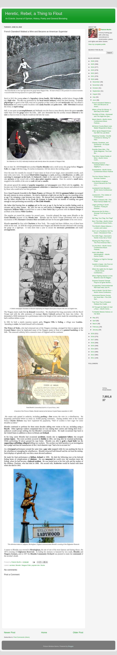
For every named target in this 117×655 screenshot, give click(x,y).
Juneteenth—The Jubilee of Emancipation (101, 196)
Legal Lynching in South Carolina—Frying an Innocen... (100, 206)
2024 (93, 67)
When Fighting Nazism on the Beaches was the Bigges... (102, 277)
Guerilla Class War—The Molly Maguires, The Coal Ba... (101, 151)
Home (44, 632)
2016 (93, 343)
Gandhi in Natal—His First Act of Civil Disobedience (102, 265)
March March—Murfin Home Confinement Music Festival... (102, 121)
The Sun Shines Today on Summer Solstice (101, 177)
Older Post (78, 632)
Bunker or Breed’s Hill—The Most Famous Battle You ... (102, 200)
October (96, 88)
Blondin (18, 565)
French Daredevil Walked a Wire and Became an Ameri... (101, 104)
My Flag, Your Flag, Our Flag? (102, 218)
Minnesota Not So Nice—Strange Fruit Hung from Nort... (101, 213)
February (96, 327)
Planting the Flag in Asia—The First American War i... (102, 241)
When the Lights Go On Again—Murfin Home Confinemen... (102, 271)
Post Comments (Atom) (22, 637)
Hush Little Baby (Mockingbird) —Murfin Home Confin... (101, 254)
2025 (93, 64)
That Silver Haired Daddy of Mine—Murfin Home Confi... (101, 158)
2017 (93, 340)
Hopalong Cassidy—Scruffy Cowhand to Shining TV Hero (101, 137)
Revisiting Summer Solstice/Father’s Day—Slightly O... (101, 164)
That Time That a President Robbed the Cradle (101, 303)
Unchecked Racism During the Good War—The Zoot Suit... (101, 297)
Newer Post (9, 632)
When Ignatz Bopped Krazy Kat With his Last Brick (101, 132)
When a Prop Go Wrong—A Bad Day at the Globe (101, 110)
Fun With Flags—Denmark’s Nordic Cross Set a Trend (102, 237)
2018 (93, 336)
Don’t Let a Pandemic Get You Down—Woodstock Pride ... (102, 232)
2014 (93, 349)
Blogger (70, 646)
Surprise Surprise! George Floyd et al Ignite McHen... (102, 281)
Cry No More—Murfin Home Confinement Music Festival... (101, 247)
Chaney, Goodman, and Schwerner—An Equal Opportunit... (100, 144)
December (96, 82)
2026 (93, 61)
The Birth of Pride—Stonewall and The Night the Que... (102, 115)
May (94, 318)
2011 (93, 358)
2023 (93, 70)
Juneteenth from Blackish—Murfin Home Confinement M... (102, 190)
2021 (93, 76)
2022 (93, 73)
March (95, 324)
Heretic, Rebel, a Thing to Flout (33, 13)
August (95, 94)
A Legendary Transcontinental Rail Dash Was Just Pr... (102, 286)
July (94, 97)
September (97, 91)
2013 (93, 352)
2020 (93, 79)
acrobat (12, 565)
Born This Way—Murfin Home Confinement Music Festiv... (102, 222)
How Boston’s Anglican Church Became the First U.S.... (101, 183)
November (96, 85)
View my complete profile (97, 44)
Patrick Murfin (106, 29)
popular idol (36, 565)
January (96, 330)
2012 (93, 355)
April (94, 321)
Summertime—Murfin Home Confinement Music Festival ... (102, 171)
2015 (93, 346)
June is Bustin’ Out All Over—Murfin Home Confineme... (102, 291)
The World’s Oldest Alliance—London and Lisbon (102, 227)
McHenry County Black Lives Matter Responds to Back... (102, 127)
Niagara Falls (26, 565)
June (94, 100)
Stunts (42, 565)
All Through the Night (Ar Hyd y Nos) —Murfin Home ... (102, 308)
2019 (93, 333)
